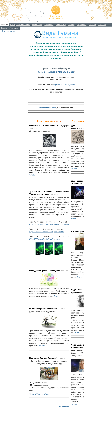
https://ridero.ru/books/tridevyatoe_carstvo (46, 232)
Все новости (64, 407)
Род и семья (61, 25)
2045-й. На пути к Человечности (56, 71)
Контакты (14, 28)
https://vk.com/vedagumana (64, 85)
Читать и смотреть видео (39, 394)
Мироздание (37, 25)
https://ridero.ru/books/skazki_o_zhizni (44, 239)
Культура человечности (20, 25)
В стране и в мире (9, 31)
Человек (71, 25)
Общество (49, 25)
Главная (4, 25)
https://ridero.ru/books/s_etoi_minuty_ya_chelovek (49, 224)
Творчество (82, 25)
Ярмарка (92, 25)
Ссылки (4, 28)
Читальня (102, 25)
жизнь (60, 294)
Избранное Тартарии (47, 107)
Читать (32, 175)
